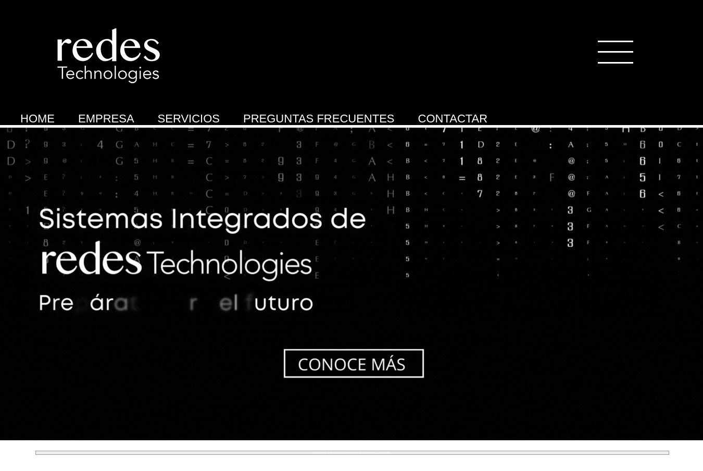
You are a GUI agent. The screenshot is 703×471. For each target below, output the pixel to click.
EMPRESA (106, 118)
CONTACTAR (453, 118)
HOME (37, 118)
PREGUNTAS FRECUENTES (319, 118)
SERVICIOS (189, 118)
